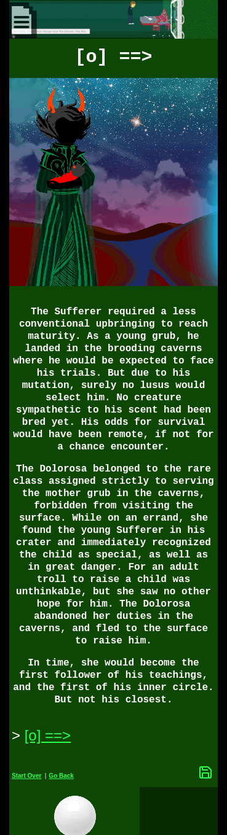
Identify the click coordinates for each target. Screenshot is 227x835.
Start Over (26, 775)
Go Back (61, 775)
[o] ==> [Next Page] (48, 735)
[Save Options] (205, 772)
